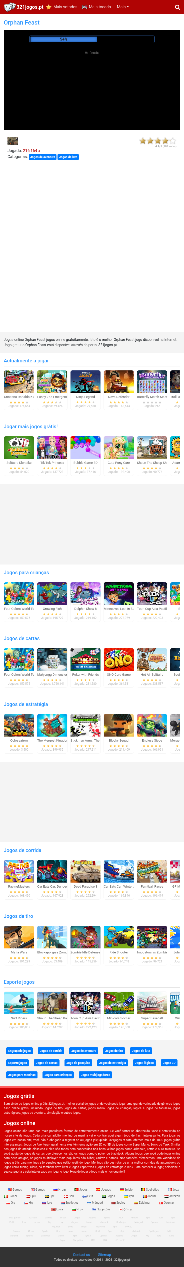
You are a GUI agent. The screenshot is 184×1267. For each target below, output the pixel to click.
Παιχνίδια (101, 1209)
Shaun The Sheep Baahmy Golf (59, 1018)
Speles (119, 1202)
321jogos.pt (30, 7)
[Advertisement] (92, 90)
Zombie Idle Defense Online (90, 952)
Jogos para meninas (22, 1075)
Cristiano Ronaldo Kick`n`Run (25, 397)
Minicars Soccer (118, 1018)
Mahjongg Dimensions (53, 674)
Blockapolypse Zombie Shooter (59, 952)
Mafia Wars (19, 952)
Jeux (173, 1189)
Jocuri (149, 1196)
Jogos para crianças (26, 573)
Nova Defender (119, 397)
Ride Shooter (119, 952)
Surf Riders (19, 1018)
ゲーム (125, 1209)
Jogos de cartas (22, 638)
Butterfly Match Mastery (154, 397)
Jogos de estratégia (26, 704)
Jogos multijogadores (95, 1075)
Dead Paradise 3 (85, 886)
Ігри (129, 1196)
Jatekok (172, 1196)
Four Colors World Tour (20, 609)
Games (15, 1189)
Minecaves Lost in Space (122, 609)
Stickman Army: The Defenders (92, 740)
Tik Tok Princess (52, 463)
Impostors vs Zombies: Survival (159, 952)
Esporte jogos (19, 982)
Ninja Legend (85, 397)
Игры (60, 1189)
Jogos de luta (68, 157)
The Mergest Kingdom (53, 740)
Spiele (126, 1189)
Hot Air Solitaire (152, 674)
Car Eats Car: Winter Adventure (126, 886)
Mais (121, 7)
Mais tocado (100, 7)
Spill (31, 1196)
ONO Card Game (119, 674)
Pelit (88, 1196)
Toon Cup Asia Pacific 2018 (157, 609)
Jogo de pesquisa (78, 1063)
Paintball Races (152, 886)
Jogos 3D (169, 1063)
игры (37, 1222)
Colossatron (19, 740)
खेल (92, 1240)
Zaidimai (142, 1202)
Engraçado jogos (19, 1051)
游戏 (105, 1240)
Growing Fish (52, 609)
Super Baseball (152, 1018)
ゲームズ (120, 1240)
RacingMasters (19, 886)
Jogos (81, 1189)
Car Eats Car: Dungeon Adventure (61, 886)
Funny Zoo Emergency (53, 397)
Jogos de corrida (22, 850)
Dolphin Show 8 (85, 609)
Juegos (104, 1189)
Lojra (58, 1209)
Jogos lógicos (144, 1063)
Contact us (81, 1255)
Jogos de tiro (18, 916)
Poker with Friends (85, 674)
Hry (29, 1202)
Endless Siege (152, 740)
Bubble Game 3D (86, 463)
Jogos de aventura (42, 157)
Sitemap (104, 1255)
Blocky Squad (118, 740)
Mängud (95, 1202)
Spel (50, 1196)
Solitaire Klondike (19, 463)
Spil (69, 1196)
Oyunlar (166, 1202)
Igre (47, 1202)
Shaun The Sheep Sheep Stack (159, 463)
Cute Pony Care (119, 463)
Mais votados (66, 7)
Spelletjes (150, 1189)
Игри (78, 1209)
